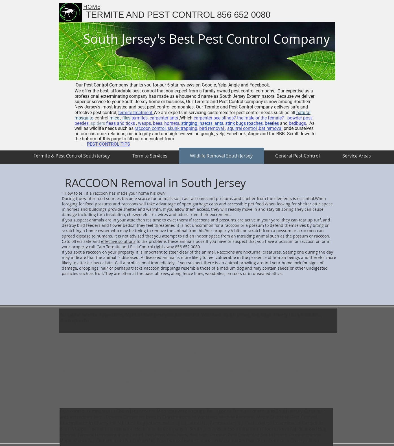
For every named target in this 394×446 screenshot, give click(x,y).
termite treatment (136, 112)
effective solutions (118, 241)
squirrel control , (243, 128)
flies (125, 118)
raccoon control (150, 128)
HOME (91, 6)
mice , (115, 118)
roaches (255, 123)
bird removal (212, 128)
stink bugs (235, 123)
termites (140, 118)
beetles (272, 123)
